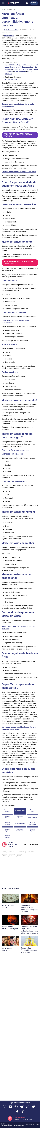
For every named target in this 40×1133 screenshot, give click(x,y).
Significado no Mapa (13, 65)
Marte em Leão (32, 817)
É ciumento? (15, 67)
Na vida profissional (30, 69)
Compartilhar (31, 844)
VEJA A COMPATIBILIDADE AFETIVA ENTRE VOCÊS (18, 263)
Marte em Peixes (7, 836)
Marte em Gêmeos (7, 817)
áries (4, 851)
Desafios (9, 71)
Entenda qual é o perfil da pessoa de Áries (19, 204)
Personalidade (28, 65)
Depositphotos (19, 1125)
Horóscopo (11, 9)
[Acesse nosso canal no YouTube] (10, 1107)
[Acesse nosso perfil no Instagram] (4, 1107)
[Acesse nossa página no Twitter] (33, 1107)
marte (4, 855)
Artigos (4, 9)
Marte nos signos (7, 810)
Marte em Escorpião (32, 823)
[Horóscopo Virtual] (12, 3)
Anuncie (36, 1125)
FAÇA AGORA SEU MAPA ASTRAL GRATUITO (18, 135)
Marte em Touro (32, 810)
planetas (11, 855)
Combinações (27, 67)
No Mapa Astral (11, 79)
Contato (29, 1125)
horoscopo (21, 851)
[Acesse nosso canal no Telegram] (22, 1107)
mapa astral (31, 851)
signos (19, 855)
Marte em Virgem (7, 823)
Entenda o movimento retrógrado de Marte (19, 172)
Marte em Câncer (20, 817)
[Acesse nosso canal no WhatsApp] (16, 1107)
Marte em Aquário (32, 830)
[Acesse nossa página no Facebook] (17, 1112)
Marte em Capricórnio (20, 830)
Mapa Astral (9, 36)
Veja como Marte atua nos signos (15, 450)
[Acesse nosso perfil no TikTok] (27, 1107)
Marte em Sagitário (7, 830)
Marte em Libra (20, 823)
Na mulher (16, 69)
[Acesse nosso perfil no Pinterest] (23, 1112)
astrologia (12, 851)
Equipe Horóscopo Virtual (11, 29)
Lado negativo (20, 71)
